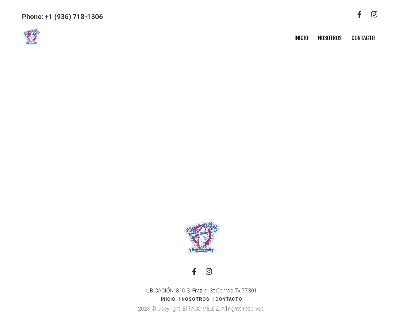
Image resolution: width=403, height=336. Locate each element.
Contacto (363, 38)
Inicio (301, 38)
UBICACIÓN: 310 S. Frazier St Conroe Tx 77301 (201, 290)
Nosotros (330, 38)
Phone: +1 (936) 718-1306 (62, 17)
